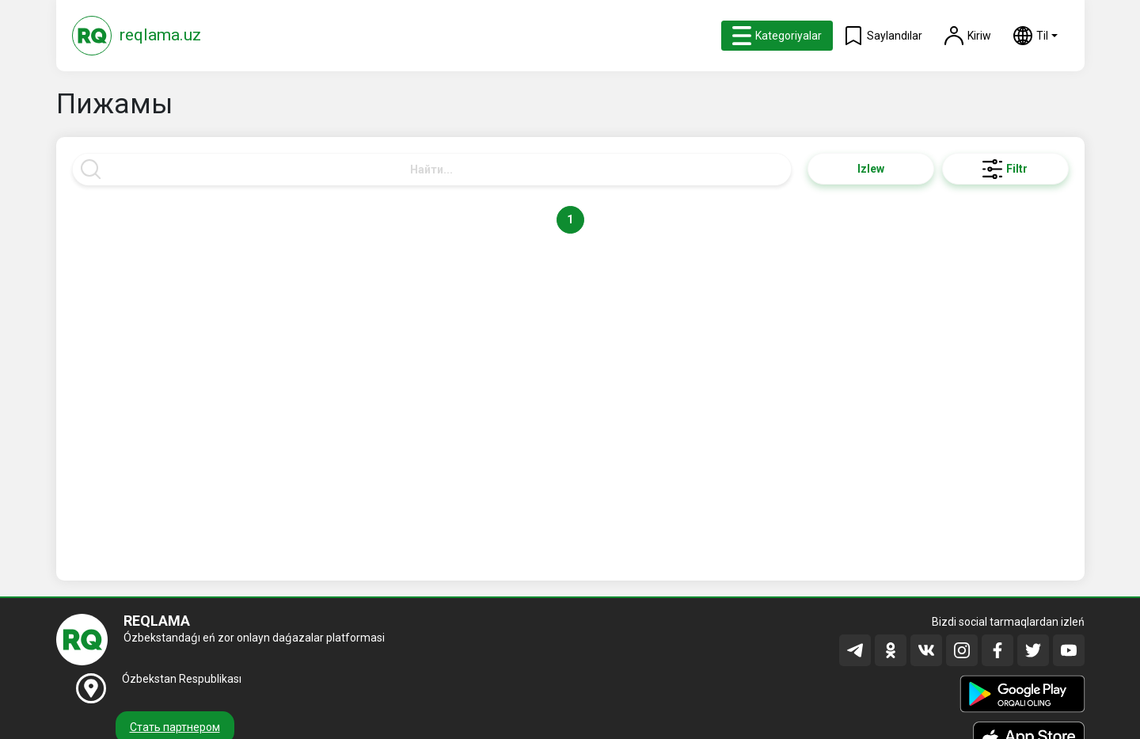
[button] (1035, 36)
